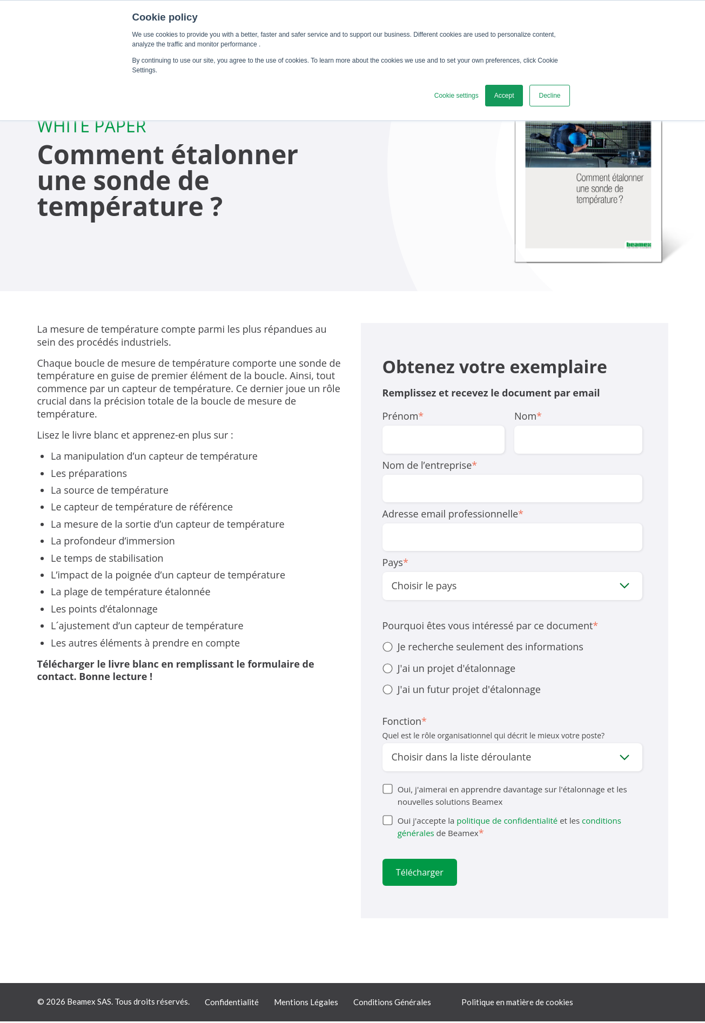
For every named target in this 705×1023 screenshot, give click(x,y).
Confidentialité (232, 1003)
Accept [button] (504, 95)
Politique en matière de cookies (517, 1003)
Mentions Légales (306, 1003)
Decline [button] (549, 95)
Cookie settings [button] (456, 95)
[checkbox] (512, 668)
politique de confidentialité (507, 820)
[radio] (512, 647)
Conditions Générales (392, 1003)
